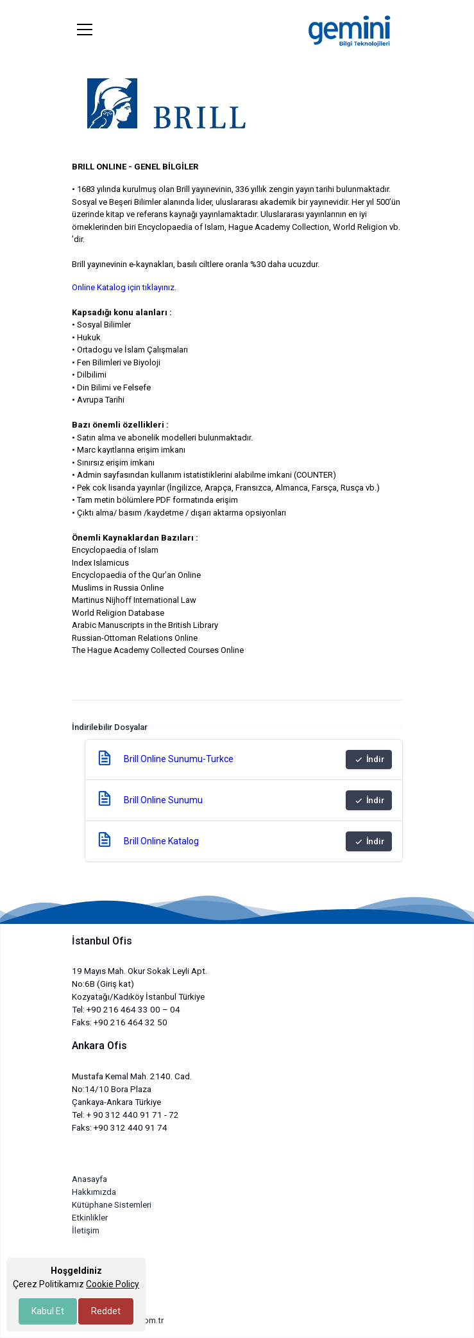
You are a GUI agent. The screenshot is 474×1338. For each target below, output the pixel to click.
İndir (368, 759)
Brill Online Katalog (161, 841)
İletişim (85, 1230)
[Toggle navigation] (84, 29)
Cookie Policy (112, 1284)
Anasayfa (89, 1179)
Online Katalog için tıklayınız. (124, 287)
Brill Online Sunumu (163, 800)
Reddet (106, 1311)
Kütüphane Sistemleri (111, 1205)
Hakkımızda (94, 1192)
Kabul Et (47, 1311)
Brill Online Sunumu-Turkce (178, 759)
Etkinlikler (90, 1217)
